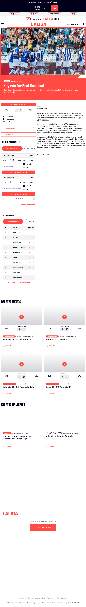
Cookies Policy (62, 602)
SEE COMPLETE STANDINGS (19, 282)
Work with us (51, 598)
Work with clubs (62, 598)
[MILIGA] (82, 24)
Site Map (31, 598)
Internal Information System (16, 602)
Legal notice (41, 602)
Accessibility (31, 602)
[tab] (12, 148)
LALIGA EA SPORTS (12, 148)
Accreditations (40, 598)
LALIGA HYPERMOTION (34, 148)
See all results (28, 204)
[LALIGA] (38, 24)
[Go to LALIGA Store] (43, 18)
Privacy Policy (51, 602)
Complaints (22, 598)
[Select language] (72, 24)
